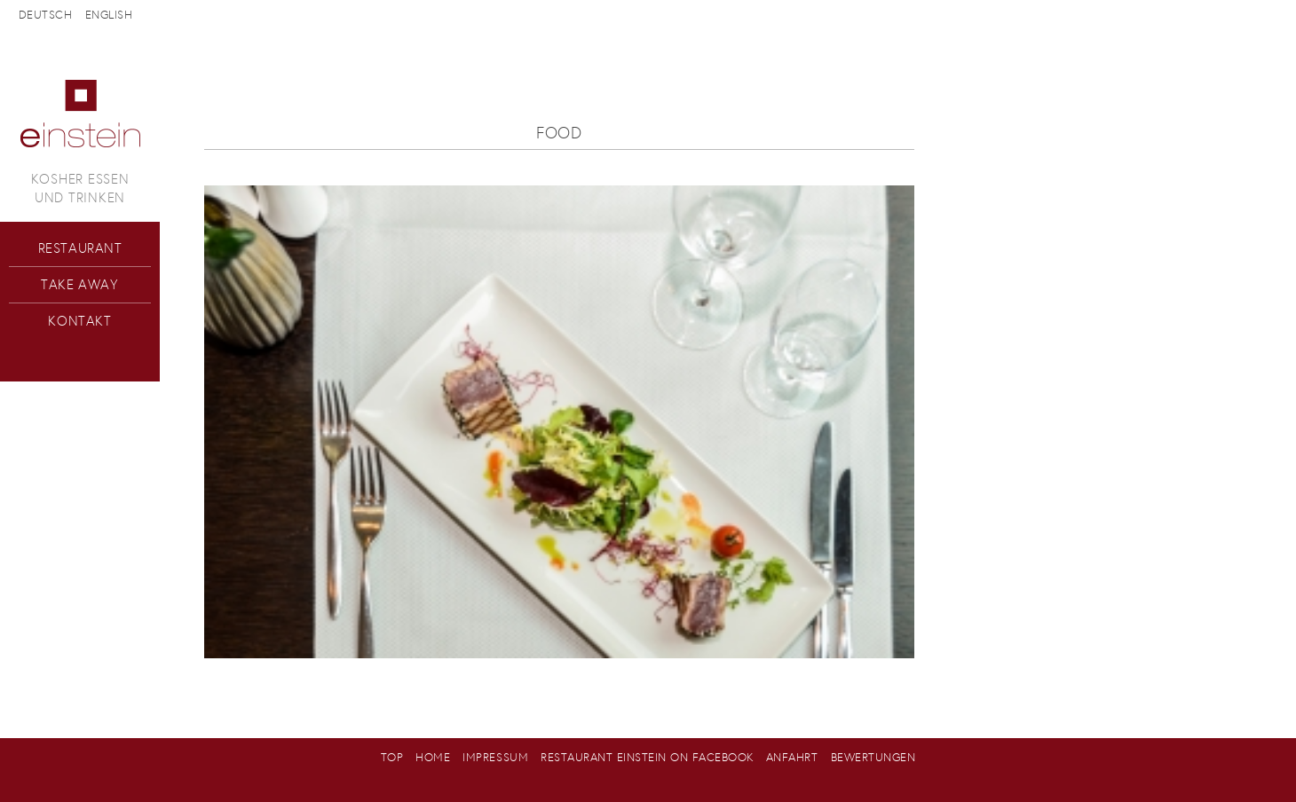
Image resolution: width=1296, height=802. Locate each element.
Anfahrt (792, 757)
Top (392, 757)
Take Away (79, 284)
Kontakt (79, 320)
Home (432, 757)
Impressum (495, 757)
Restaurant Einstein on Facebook (647, 757)
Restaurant (80, 248)
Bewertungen (873, 757)
